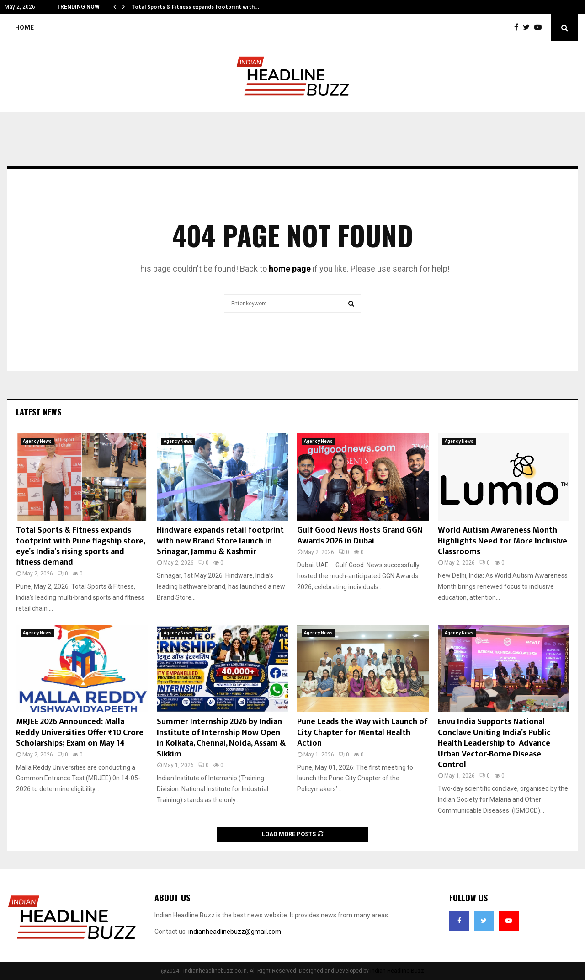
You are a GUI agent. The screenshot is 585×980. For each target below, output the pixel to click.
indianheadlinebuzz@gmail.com (234, 931)
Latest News (38, 412)
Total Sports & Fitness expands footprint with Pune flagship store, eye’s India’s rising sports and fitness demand (80, 546)
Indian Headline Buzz (397, 971)
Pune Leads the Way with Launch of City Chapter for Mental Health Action (362, 732)
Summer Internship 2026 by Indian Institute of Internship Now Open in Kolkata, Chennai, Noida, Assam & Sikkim (221, 738)
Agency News (37, 441)
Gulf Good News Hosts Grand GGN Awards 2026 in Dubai (360, 535)
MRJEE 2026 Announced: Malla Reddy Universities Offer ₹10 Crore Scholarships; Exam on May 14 (80, 732)
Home (24, 27)
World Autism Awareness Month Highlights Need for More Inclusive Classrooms (502, 541)
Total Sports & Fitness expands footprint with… (195, 6)
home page (290, 268)
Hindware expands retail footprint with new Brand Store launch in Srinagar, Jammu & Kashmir (220, 541)
